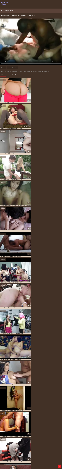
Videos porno (49, 457)
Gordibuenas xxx (6, 464)
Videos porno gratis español (51, 452)
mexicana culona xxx (14, 443)
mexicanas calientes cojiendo (48, 444)
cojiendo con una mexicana (7, 436)
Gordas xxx (30, 466)
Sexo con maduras (25, 461)
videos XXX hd (15, 460)
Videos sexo (26, 459)
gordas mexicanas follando (18, 439)
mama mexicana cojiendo (22, 442)
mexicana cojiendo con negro (45, 442)
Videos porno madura (28, 464)
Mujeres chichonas (27, 448)
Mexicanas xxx (38, 460)
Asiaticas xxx (57, 462)
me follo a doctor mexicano (36, 442)
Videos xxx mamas (49, 448)
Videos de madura (23, 455)
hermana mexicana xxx (17, 440)
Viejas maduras (39, 466)
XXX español (55, 453)
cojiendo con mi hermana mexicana (15, 435)
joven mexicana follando (20, 441)
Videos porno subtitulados (47, 461)
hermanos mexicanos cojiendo (31, 440)
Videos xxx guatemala (25, 453)
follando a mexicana (6, 438)
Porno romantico (14, 461)
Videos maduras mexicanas (53, 466)
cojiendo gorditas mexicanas (22, 436)
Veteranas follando (40, 449)
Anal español (52, 455)
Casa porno (3, 67)
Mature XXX (41, 457)
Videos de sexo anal (15, 448)
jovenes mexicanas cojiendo (35, 441)
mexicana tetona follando (22, 444)
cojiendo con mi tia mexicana (50, 435)
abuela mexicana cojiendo (7, 434)
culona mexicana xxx (6, 437)
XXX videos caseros (12, 452)
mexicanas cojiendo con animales (24, 445)
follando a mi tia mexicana (18, 438)
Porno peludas (35, 461)
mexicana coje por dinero (20, 442)
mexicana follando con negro (38, 443)
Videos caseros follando (8, 451)
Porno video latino (20, 451)
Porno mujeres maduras (15, 459)
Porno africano (32, 457)
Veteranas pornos (40, 451)
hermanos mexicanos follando (48, 440)
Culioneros (55, 456)
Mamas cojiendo (16, 464)
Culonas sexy (30, 451)
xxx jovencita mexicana (12, 67)
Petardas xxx (17, 462)
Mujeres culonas (54, 460)
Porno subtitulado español (44, 456)
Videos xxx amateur (47, 465)
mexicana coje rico (32, 442)
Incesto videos (33, 455)
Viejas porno (4, 455)
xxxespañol (25, 462)
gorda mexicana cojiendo (45, 438)
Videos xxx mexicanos (26, 460)
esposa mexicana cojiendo (49, 437)
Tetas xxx (46, 460)
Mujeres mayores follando (8, 457)
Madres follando (5, 460)
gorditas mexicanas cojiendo (46, 439)
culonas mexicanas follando (35, 437)
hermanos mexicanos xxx (7, 441)
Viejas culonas (43, 459)
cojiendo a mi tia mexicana (40, 434)
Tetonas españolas (22, 457)
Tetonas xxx (38, 452)
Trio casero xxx (30, 452)
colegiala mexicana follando (50, 436)
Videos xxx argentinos (14, 449)
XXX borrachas (13, 455)
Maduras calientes (38, 448)
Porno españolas (31, 456)
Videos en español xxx (28, 449)
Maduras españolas (9, 465)
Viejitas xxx (22, 452)
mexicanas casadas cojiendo (7, 445)
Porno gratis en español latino (9, 453)
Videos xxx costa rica (41, 464)
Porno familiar (5, 461)
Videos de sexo (36, 453)
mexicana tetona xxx (35, 444)
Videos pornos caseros (18, 456)
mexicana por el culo (9, 444)
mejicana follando (49, 442)
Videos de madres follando (11, 466)
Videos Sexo (34, 459)
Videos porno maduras (34, 465)
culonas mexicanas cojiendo (19, 437)
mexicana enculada (25, 443)
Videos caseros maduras (36, 462)
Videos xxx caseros (21, 465)
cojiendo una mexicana (36, 436)
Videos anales (48, 462)
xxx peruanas (4, 448)
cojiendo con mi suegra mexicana (33, 435)
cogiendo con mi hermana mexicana (23, 434)
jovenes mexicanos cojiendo (8, 442)
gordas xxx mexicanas (32, 439)
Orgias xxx (49, 451)
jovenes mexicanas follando (50, 441)
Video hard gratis (52, 449)
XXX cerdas (23, 466)
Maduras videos (43, 455)
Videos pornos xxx (53, 459)
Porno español (45, 453)
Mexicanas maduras (6, 462)
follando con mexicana (32, 438)
